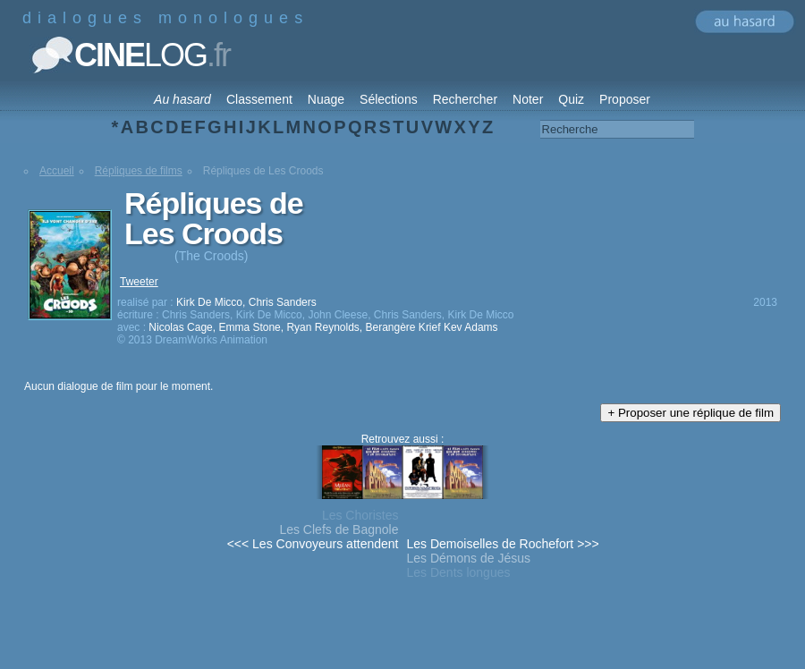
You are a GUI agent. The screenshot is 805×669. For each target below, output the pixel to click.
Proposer (624, 99)
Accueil (56, 171)
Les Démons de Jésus (469, 558)
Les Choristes (360, 515)
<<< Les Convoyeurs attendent (313, 544)
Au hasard (182, 99)
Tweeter (139, 281)
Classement (259, 99)
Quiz (571, 99)
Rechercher (465, 99)
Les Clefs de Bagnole (338, 529)
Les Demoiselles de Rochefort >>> (503, 544)
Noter (528, 99)
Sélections (389, 99)
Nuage (326, 99)
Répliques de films (138, 171)
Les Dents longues (459, 572)
